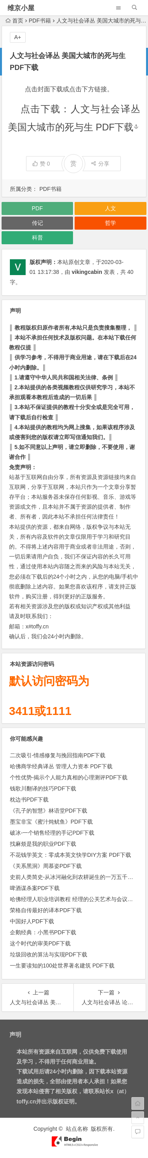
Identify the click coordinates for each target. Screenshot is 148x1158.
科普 (37, 237)
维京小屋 (20, 8)
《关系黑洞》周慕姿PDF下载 (46, 866)
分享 (100, 163)
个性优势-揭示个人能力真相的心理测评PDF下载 (69, 777)
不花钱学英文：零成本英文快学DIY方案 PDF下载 (70, 855)
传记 (37, 223)
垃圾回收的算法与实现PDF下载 (48, 954)
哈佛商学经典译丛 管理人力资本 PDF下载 (61, 766)
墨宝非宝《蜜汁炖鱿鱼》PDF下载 (51, 822)
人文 (110, 208)
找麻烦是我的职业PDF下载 (43, 844)
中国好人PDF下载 (32, 921)
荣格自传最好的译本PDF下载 (46, 910)
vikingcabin (87, 272)
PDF (37, 208)
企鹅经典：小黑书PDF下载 (43, 932)
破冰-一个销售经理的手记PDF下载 (52, 833)
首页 (14, 20)
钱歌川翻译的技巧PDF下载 (43, 788)
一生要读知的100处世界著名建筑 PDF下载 (62, 965)
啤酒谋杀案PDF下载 (35, 888)
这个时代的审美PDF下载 (40, 943)
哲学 (110, 223)
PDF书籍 (40, 20)
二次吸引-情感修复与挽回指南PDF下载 (58, 755)
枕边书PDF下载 (29, 799)
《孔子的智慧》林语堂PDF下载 (48, 810)
